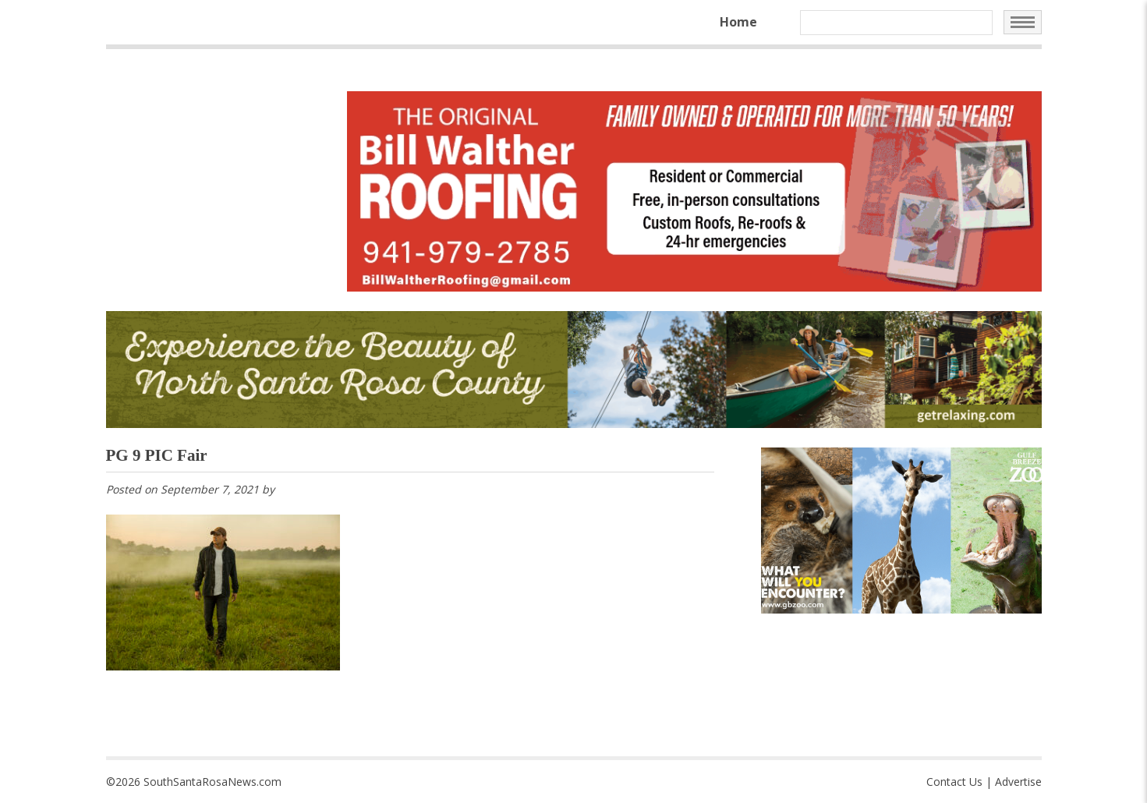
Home (738, 21)
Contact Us (954, 781)
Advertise (1018, 781)
